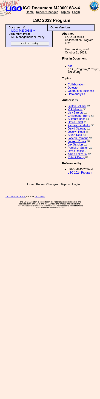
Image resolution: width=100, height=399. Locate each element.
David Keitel (75, 122)
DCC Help (40, 196)
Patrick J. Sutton (78, 147)
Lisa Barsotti (75, 112)
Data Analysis (76, 94)
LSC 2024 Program (80, 172)
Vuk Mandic (75, 109)
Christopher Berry (79, 115)
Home (30, 12)
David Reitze (76, 150)
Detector (73, 87)
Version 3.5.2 (18, 196)
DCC (8, 196)
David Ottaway (77, 128)
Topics (65, 12)
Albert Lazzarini (77, 154)
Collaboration (76, 84)
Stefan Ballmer (77, 106)
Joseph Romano (78, 138)
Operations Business (81, 90)
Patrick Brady (76, 157)
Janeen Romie (77, 141)
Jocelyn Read (76, 131)
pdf (70, 66)
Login (76, 12)
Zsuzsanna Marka (79, 125)
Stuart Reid (75, 134)
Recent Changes (47, 12)
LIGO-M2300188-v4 (23, 30)
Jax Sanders (76, 144)
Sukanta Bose (76, 118)
